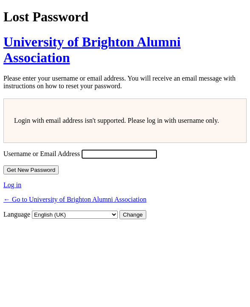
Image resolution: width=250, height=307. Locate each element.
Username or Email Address (41, 153)
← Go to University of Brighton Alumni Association (74, 199)
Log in (12, 184)
